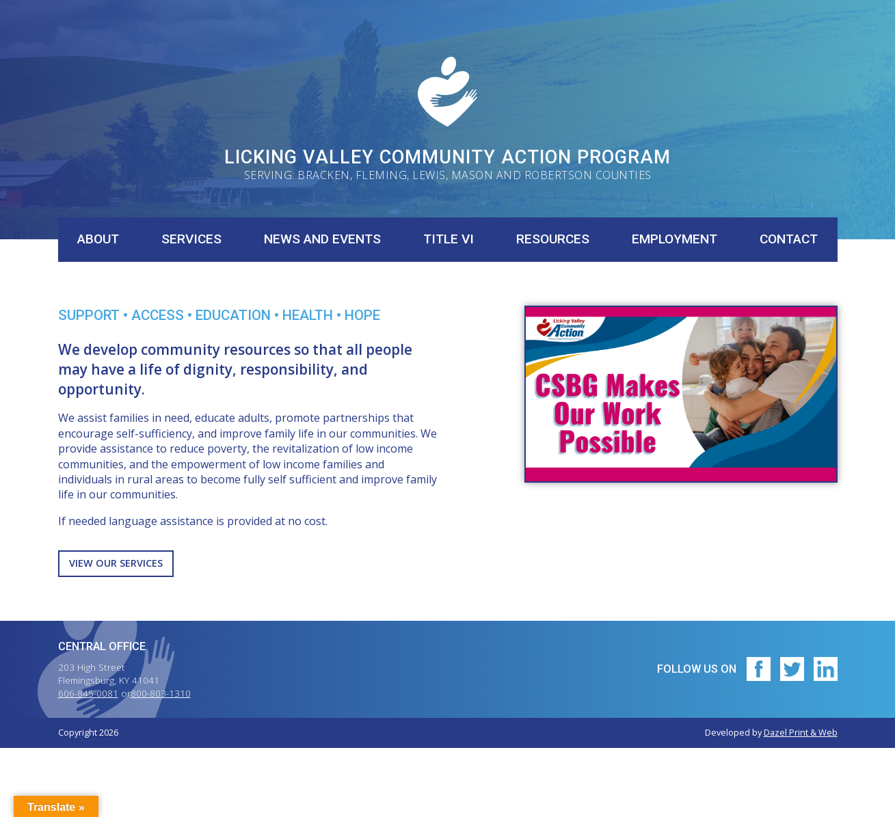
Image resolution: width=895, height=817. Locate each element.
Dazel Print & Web (801, 732)
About (98, 239)
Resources (552, 239)
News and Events (322, 239)
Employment (674, 239)
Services (191, 239)
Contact (789, 239)
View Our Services (116, 563)
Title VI (448, 239)
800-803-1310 (161, 692)
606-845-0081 (88, 692)
